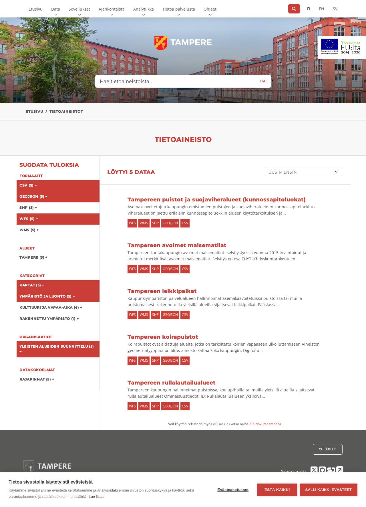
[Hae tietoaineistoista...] (176, 81)
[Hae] (294, 8)
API (215, 423)
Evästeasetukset (232, 490)
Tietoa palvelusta (178, 9)
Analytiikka (143, 9)
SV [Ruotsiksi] (335, 8)
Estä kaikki (276, 490)
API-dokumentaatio (264, 423)
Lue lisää (96, 496)
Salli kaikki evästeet (328, 490)
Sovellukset (79, 9)
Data (55, 9)
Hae (264, 81)
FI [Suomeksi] (308, 8)
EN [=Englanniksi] (321, 8)
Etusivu (36, 9)
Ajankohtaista (112, 9)
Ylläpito (328, 449)
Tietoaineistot (66, 111)
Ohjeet (210, 9)
